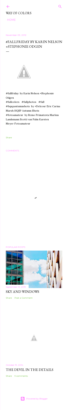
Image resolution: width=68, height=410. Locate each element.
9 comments (21, 376)
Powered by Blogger (34, 399)
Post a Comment (24, 297)
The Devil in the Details (29, 369)
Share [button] (9, 137)
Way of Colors (18, 13)
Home (11, 19)
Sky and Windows (22, 291)
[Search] (60, 5)
